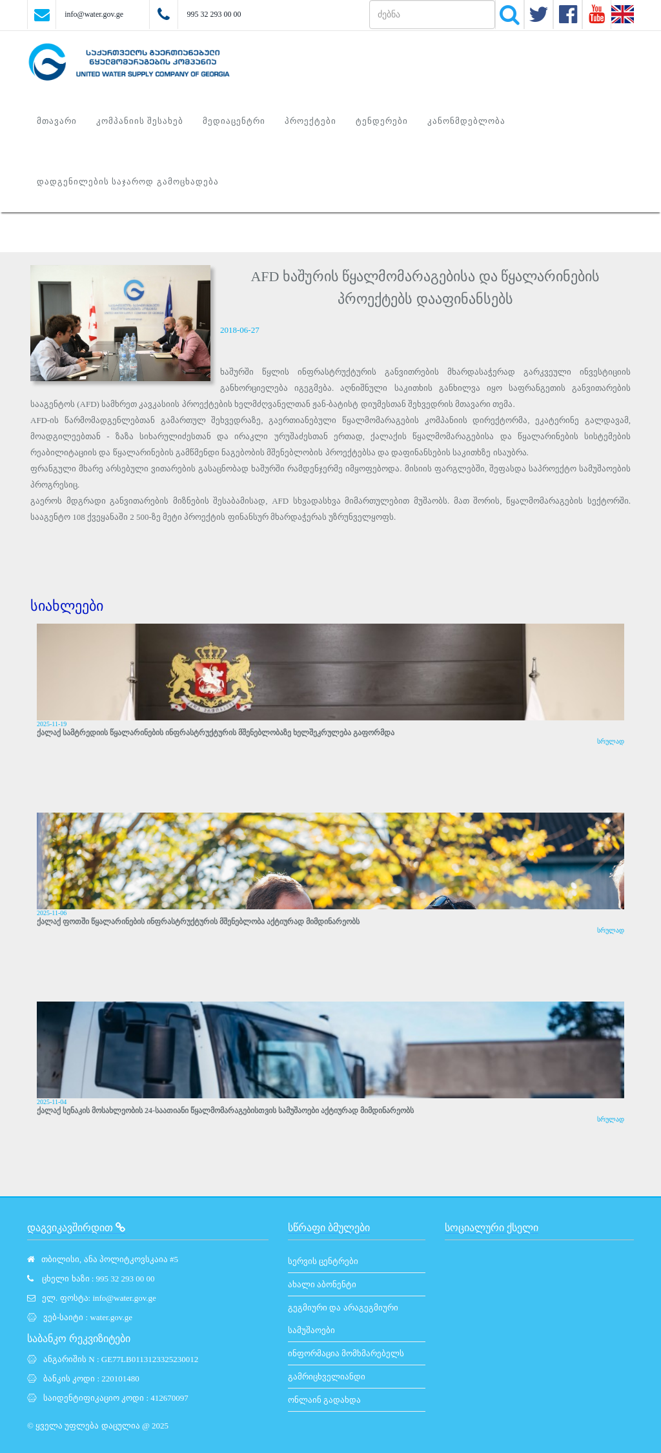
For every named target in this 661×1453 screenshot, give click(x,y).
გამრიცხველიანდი (326, 1376)
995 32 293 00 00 (214, 14)
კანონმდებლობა (466, 121)
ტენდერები (382, 121)
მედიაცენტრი (234, 121)
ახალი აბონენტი (322, 1284)
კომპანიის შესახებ (139, 121)
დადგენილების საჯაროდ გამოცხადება (128, 181)
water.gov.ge (111, 1317)
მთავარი (57, 121)
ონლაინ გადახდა (324, 1400)
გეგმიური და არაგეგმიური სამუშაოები (343, 1319)
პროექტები (310, 121)
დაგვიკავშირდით (76, 1227)
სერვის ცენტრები (323, 1261)
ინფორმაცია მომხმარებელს (346, 1353)
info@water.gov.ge (94, 14)
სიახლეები (66, 606)
